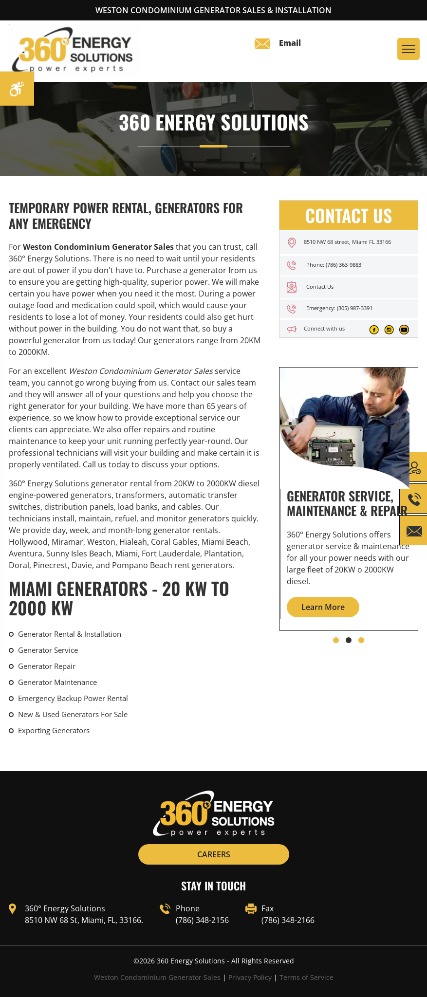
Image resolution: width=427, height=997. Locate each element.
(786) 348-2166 (288, 920)
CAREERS (213, 854)
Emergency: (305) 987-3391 (339, 308)
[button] (336, 640)
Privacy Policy (250, 977)
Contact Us (320, 286)
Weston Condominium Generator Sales (157, 977)
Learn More (323, 607)
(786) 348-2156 (202, 920)
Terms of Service (306, 977)
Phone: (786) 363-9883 (333, 264)
